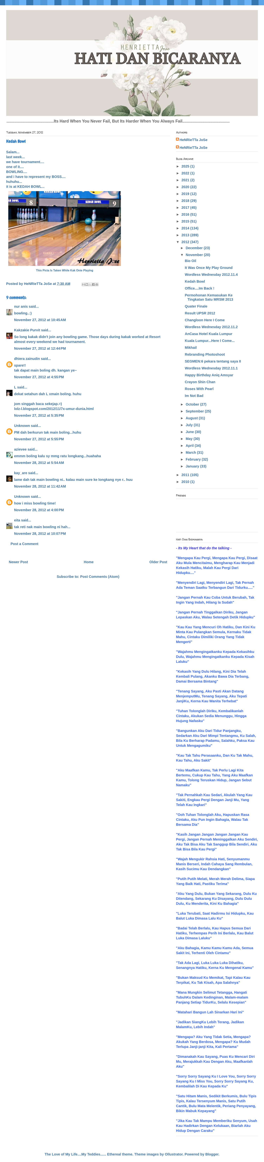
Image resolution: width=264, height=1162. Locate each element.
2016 (185, 214)
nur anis (21, 306)
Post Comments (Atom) (99, 577)
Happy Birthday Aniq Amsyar (209, 375)
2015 (185, 221)
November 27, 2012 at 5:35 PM (39, 415)
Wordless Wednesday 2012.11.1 (211, 368)
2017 (185, 207)
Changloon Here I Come (205, 320)
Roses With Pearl (199, 389)
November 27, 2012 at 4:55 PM (39, 377)
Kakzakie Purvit (27, 330)
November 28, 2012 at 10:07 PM (40, 534)
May (189, 439)
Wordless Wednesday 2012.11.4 (211, 274)
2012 (185, 242)
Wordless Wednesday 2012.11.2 (211, 327)
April (190, 446)
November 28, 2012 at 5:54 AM (39, 463)
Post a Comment (24, 544)
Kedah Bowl (195, 281)
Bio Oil (190, 261)
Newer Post (18, 562)
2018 (185, 201)
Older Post (158, 562)
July (190, 425)
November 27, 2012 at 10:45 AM (40, 320)
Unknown (22, 426)
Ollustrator (174, 1154)
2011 (185, 475)
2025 (185, 166)
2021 (185, 180)
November (195, 255)
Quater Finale (196, 306)
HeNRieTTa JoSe (194, 140)
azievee (20, 449)
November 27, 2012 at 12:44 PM (40, 348)
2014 (185, 228)
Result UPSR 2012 (200, 313)
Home (89, 562)
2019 (185, 194)
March (191, 452)
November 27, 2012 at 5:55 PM (39, 439)
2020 (185, 187)
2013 (185, 235)
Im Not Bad (194, 396)
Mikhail (191, 347)
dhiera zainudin (27, 359)
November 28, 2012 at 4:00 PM (39, 510)
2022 (185, 173)
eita (17, 520)
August (192, 418)
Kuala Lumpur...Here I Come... (210, 341)
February (194, 459)
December (195, 248)
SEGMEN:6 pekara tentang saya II (213, 361)
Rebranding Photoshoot (205, 354)
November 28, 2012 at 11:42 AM (40, 486)
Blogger (211, 1154)
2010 (185, 482)
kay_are (20, 473)
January (193, 466)
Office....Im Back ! (199, 288)
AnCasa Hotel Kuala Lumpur (208, 334)
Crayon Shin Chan (200, 382)
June (190, 432)
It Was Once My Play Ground (209, 268)
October (193, 404)
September (195, 411)
